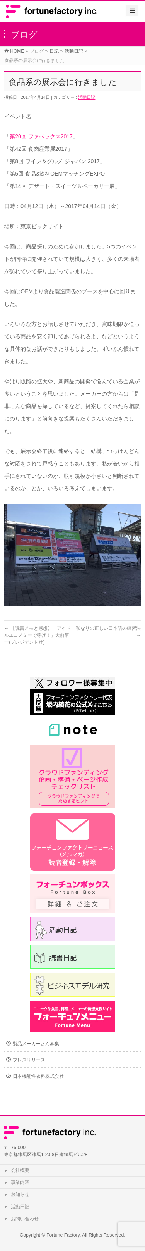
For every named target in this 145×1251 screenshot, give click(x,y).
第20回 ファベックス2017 (41, 136)
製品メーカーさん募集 (36, 1043)
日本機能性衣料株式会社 (38, 1076)
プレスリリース (29, 1060)
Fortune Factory (63, 1235)
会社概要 (20, 1170)
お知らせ (20, 1194)
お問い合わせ (25, 1219)
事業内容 (20, 1182)
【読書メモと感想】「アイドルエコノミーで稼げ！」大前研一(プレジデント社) (37, 635)
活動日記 (86, 97)
